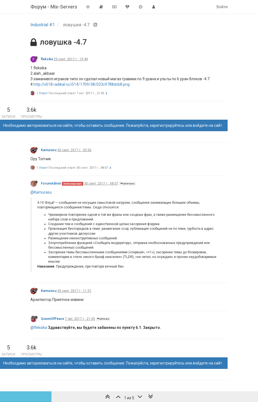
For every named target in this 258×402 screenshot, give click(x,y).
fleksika (47, 59)
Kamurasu (48, 150)
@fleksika (103, 319)
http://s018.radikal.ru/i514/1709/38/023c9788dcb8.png (81, 84)
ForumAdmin (51, 183)
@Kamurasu (127, 183)
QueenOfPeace (52, 319)
